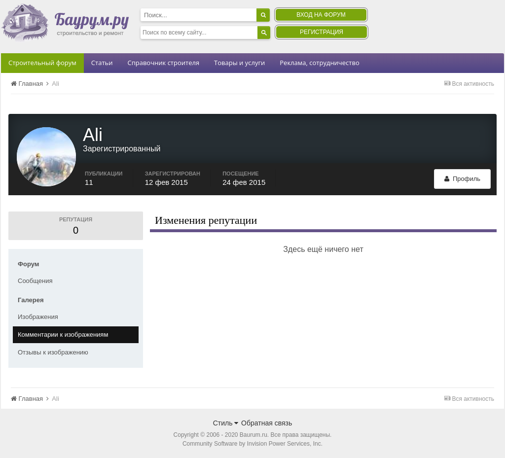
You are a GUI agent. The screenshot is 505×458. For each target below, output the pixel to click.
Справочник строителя (163, 62)
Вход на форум (320, 14)
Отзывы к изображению (53, 352)
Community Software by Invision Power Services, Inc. (252, 443)
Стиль (226, 423)
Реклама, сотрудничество (319, 62)
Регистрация (321, 32)
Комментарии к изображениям (63, 334)
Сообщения (35, 280)
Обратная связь (266, 423)
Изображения (38, 316)
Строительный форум (42, 62)
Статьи (102, 62)
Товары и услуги (239, 62)
